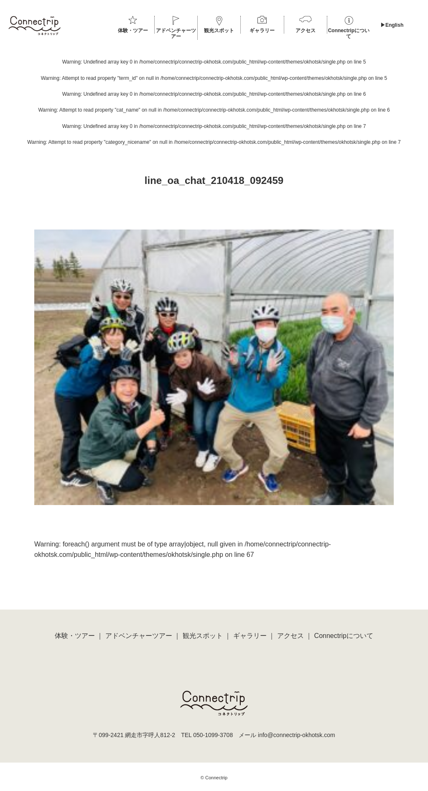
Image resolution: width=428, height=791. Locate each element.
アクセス (306, 30)
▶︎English (391, 25)
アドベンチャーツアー (176, 33)
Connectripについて (348, 33)
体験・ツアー (133, 30)
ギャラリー (262, 30)
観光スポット (219, 30)
